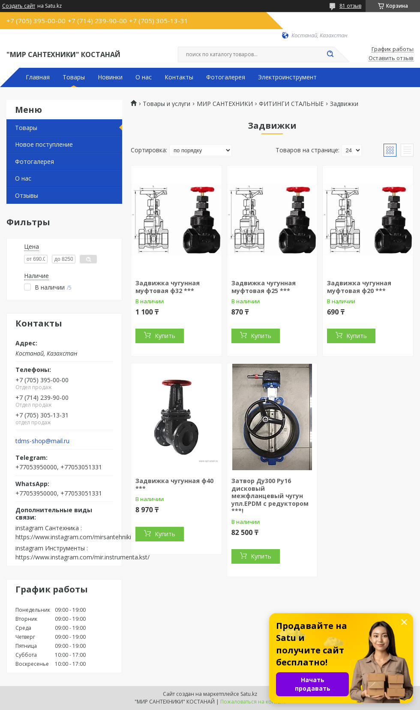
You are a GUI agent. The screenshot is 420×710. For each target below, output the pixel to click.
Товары (74, 77)
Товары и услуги (166, 104)
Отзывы (26, 195)
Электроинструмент (287, 77)
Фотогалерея (225, 77)
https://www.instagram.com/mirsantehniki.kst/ (79, 537)
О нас (143, 77)
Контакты (179, 77)
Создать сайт (18, 6)
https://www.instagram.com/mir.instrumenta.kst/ (82, 557)
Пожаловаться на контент (253, 701)
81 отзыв (350, 5)
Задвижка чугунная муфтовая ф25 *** (263, 287)
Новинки (110, 77)
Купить (165, 336)
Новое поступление (44, 144)
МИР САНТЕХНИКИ (225, 104)
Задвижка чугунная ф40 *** (174, 484)
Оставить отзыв (391, 58)
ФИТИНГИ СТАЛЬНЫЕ (291, 104)
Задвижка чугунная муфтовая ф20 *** (359, 287)
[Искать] (330, 54)
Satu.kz (248, 694)
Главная (38, 77)
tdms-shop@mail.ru (42, 441)
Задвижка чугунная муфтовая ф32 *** (167, 287)
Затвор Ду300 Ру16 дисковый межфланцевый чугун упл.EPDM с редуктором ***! (270, 496)
